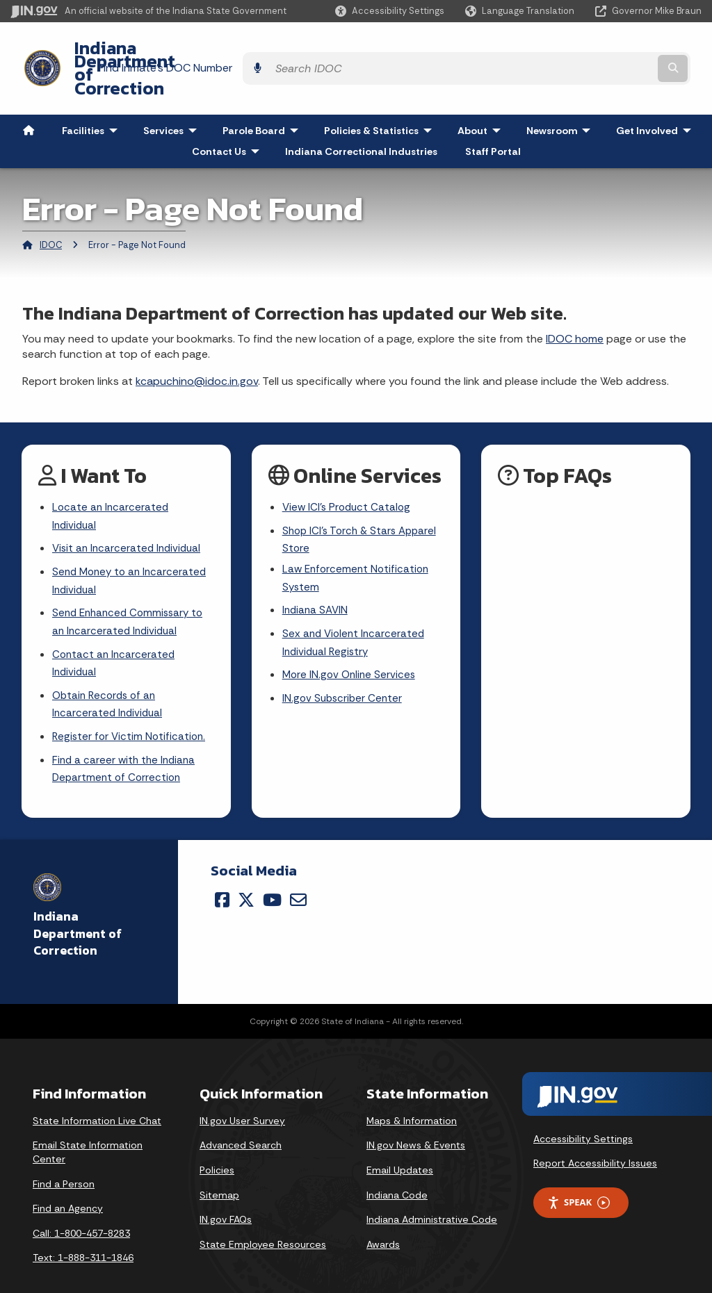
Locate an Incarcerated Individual (111, 480)
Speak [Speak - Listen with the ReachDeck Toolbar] (578, 1180)
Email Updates (399, 1148)
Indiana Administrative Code (431, 1197)
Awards (383, 1222)
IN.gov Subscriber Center (344, 671)
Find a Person (64, 1161)
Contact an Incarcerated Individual (115, 635)
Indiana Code (397, 1173)
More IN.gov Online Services (351, 647)
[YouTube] (272, 877)
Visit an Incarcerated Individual (129, 514)
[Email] (298, 877)
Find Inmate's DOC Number (467, 49)
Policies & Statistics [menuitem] (381, 93)
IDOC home (575, 301)
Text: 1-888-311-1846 (83, 1236)
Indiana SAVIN (316, 579)
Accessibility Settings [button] (583, 1116)
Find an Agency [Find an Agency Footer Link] (68, 1186)
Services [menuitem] (173, 93)
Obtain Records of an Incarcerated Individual (109, 678)
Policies (217, 1148)
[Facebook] (222, 877)
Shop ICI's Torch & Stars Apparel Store (363, 505)
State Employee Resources (263, 1222)
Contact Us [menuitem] (229, 114)
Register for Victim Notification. (131, 712)
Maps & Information (411, 1098)
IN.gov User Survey (242, 1098)
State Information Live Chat (97, 1098)
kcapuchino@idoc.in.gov (197, 343)
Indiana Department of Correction (201, 49)
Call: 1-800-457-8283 (81, 1211)
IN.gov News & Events (415, 1123)
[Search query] (618, 49)
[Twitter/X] (246, 877)
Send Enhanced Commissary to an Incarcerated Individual (131, 591)
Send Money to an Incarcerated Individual (132, 548)
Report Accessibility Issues (595, 1141)
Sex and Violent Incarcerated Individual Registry (355, 613)
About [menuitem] (482, 93)
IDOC (51, 207)
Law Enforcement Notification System (358, 545)
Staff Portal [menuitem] (493, 114)
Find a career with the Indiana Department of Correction (126, 746)
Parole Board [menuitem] (263, 93)
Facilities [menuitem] (93, 93)
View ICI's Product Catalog (348, 470)
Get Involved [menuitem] (656, 93)
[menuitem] (28, 93)
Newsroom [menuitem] (561, 93)
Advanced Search (241, 1123)
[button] (389, 10)
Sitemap (219, 1173)
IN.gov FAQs (226, 1197)
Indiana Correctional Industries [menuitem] (361, 114)
